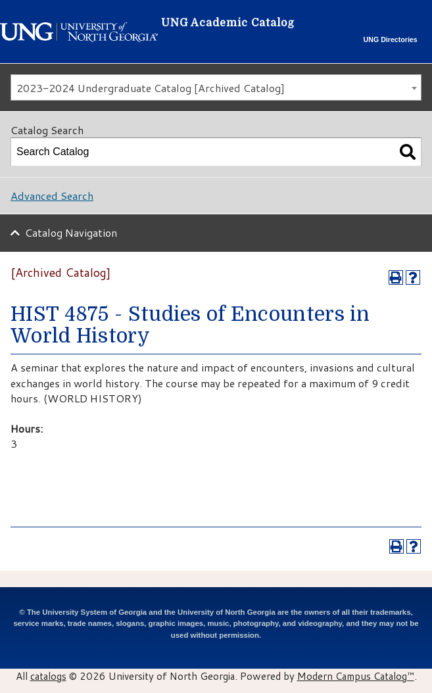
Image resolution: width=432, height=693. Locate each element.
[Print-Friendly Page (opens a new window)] (396, 277)
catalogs (48, 676)
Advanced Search (52, 195)
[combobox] (216, 87)
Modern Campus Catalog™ (355, 676)
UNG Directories (391, 39)
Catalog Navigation (71, 232)
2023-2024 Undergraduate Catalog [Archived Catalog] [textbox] (150, 87)
